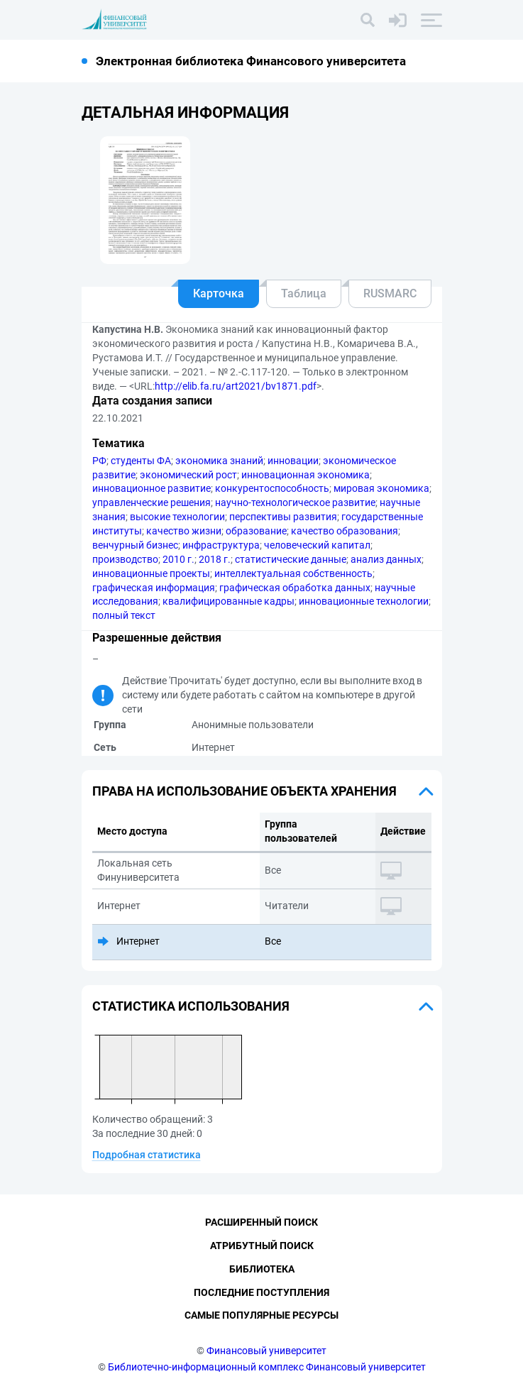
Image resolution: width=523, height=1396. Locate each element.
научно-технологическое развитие (295, 502)
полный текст (123, 615)
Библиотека (261, 1269)
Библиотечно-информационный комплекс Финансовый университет (267, 1367)
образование (256, 531)
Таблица (303, 293)
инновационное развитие (151, 488)
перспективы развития (283, 516)
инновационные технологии (364, 601)
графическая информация (153, 587)
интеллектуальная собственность (293, 573)
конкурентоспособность (272, 488)
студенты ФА (141, 460)
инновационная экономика (305, 474)
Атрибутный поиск (262, 1245)
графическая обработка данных (294, 587)
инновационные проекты (151, 573)
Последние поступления (261, 1292)
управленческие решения (151, 502)
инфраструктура (221, 545)
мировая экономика (381, 488)
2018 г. (215, 559)
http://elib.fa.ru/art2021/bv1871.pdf (235, 386)
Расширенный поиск (261, 1222)
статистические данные (290, 559)
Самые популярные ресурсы (261, 1315)
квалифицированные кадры (228, 601)
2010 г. (178, 559)
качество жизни (183, 531)
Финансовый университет (266, 1350)
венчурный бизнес (135, 545)
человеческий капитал (317, 545)
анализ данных (386, 559)
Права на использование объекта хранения (244, 791)
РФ (99, 460)
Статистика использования (191, 1006)
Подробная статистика (146, 1154)
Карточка (218, 293)
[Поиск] (367, 20)
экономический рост (188, 474)
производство (125, 559)
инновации (293, 460)
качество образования (344, 531)
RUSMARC (390, 293)
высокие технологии (177, 516)
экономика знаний (219, 460)
